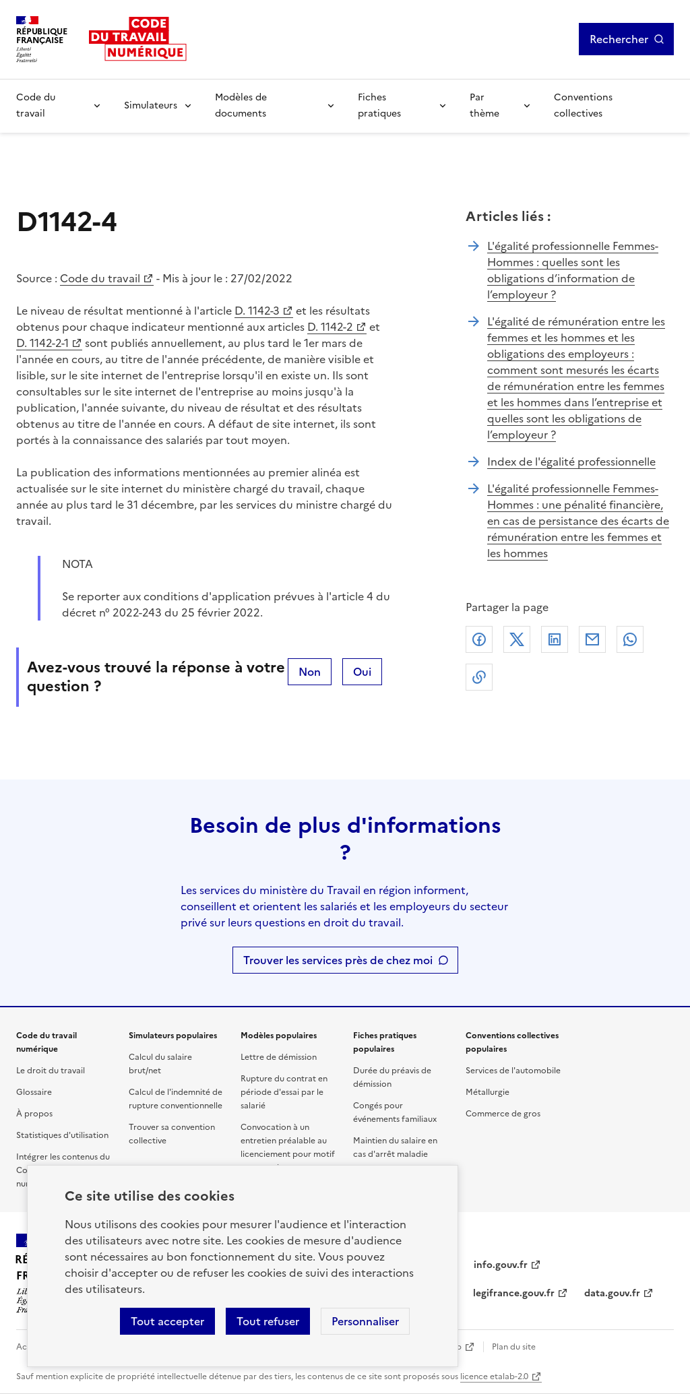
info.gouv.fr (501, 1265)
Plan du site (514, 1347)
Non (310, 672)
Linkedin (554, 639)
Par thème (484, 105)
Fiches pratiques (379, 105)
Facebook (479, 639)
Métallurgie (487, 1092)
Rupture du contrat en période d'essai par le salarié (284, 1092)
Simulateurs (150, 105)
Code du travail (35, 105)
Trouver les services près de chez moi (338, 960)
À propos (34, 1114)
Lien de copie (479, 677)
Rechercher (619, 39)
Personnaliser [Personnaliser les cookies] (365, 1321)
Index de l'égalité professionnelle (571, 461)
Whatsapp (630, 639)
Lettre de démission (279, 1057)
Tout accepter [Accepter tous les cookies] (167, 1321)
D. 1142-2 (330, 327)
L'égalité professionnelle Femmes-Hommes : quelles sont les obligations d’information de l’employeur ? (572, 270)
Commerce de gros (503, 1114)
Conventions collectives (583, 105)
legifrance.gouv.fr (514, 1293)
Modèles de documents (241, 105)
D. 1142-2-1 (42, 343)
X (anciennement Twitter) (516, 639)
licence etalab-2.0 (494, 1376)
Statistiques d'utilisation (62, 1135)
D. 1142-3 (257, 311)
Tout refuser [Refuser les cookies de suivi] (268, 1321)
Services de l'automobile (513, 1071)
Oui (362, 672)
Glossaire (34, 1092)
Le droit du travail (50, 1071)
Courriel (592, 639)
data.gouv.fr (612, 1293)
